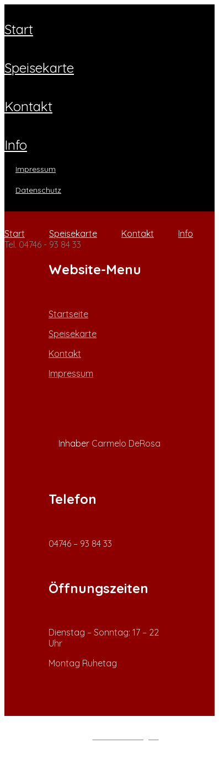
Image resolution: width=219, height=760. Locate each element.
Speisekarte (39, 67)
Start (18, 29)
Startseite (68, 313)
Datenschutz (38, 190)
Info (15, 145)
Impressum (35, 169)
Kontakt (28, 106)
